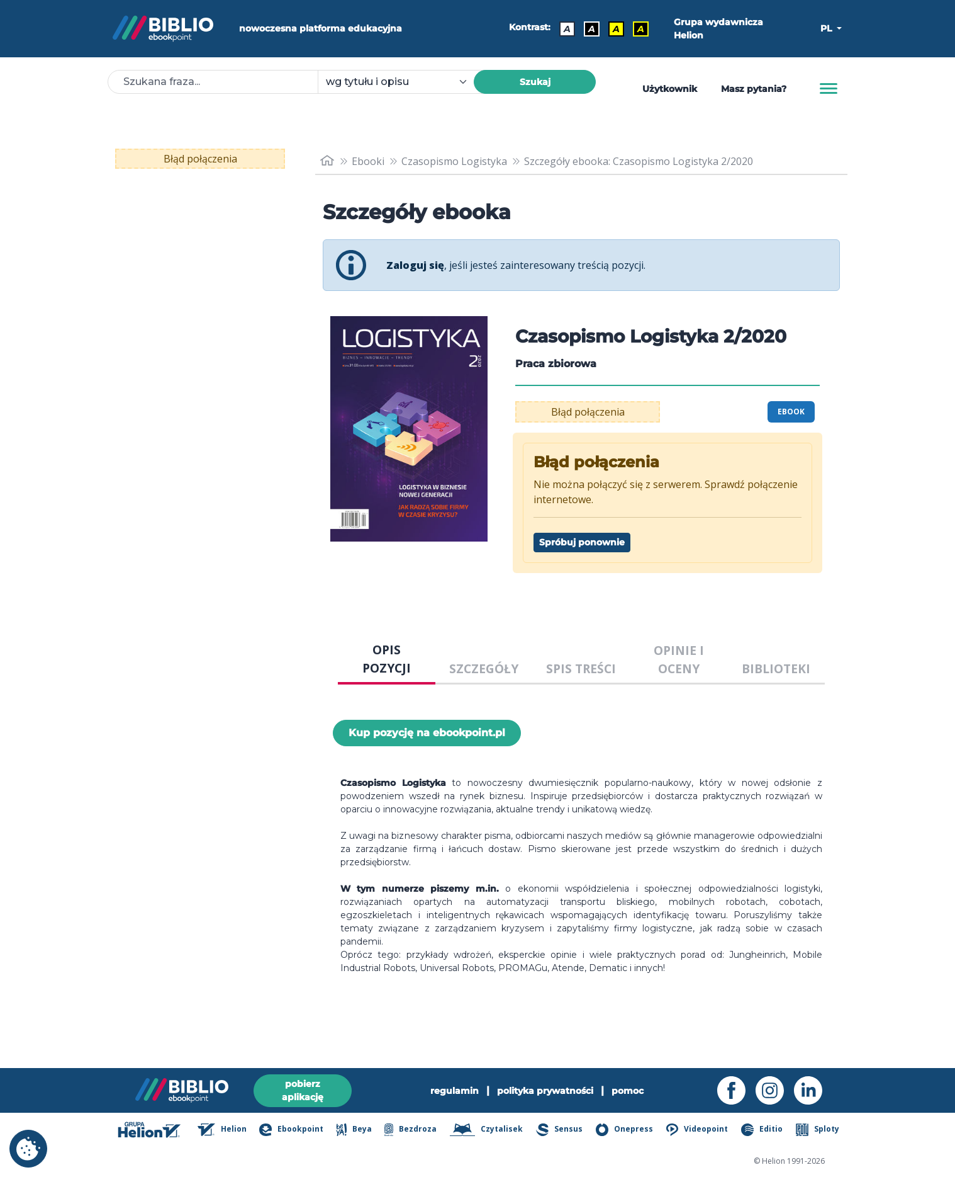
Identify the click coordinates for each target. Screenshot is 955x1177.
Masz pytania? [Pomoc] (753, 88)
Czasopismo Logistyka (454, 161)
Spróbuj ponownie (582, 542)
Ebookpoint (291, 1129)
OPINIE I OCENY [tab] (679, 659)
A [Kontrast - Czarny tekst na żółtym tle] (616, 29)
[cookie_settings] (28, 1149)
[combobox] (403, 82)
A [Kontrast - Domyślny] (567, 29)
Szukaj (535, 82)
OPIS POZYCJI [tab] (386, 658)
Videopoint (697, 1129)
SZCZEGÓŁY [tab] (483, 668)
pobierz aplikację (302, 1090)
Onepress (625, 1129)
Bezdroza (410, 1129)
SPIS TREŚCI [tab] (581, 668)
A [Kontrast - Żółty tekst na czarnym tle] (640, 29)
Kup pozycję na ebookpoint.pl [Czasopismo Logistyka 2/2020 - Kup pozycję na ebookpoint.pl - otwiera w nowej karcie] (427, 733)
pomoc (628, 1090)
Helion (222, 1129)
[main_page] (327, 161)
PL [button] (827, 28)
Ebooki (368, 161)
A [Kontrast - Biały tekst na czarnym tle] (591, 29)
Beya (353, 1129)
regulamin (454, 1090)
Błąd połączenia (200, 159)
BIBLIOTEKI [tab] (776, 668)
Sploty (817, 1129)
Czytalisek (486, 1129)
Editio (762, 1129)
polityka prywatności (545, 1090)
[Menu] (828, 89)
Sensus (559, 1129)
